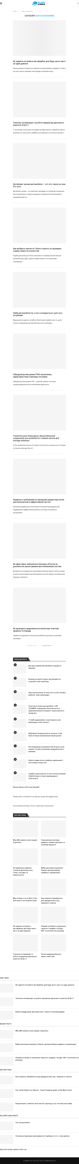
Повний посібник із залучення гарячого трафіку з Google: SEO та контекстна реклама (53, 928)
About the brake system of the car (13, 1149)
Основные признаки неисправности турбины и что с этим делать (42, 1136)
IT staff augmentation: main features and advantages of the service (44, 721)
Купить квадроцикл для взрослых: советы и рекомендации (39, 1012)
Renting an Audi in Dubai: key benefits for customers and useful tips (44, 680)
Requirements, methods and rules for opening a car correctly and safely (43, 1104)
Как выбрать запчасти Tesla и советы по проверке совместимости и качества (37, 249)
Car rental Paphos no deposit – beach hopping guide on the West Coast (43, 1090)
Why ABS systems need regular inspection (25, 841)
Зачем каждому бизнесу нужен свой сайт (51, 955)
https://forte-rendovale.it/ (35, 806)
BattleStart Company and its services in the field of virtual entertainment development (45, 734)
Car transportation (22, 1123)
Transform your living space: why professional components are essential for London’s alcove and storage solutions (36, 438)
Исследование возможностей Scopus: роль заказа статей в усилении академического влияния (46, 749)
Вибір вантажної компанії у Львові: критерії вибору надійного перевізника (52, 870)
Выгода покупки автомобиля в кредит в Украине (44, 667)
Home (15, 11)
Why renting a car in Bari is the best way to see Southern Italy (25, 899)
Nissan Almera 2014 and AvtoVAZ (26, 787)
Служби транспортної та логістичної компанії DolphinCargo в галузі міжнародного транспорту (47, 776)
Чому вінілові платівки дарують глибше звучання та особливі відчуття (53, 842)
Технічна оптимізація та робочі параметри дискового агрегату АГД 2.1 (25, 956)
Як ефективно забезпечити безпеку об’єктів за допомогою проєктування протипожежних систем (37, 565)
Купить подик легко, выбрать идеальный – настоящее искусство (46, 761)
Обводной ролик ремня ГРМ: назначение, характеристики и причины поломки (32, 375)
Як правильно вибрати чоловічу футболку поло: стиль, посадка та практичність (23, 871)
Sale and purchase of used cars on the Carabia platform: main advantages (47, 694)
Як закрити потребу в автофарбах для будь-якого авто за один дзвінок (24, 928)
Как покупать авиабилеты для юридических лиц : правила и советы (51, 900)
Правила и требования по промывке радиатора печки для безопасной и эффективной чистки (38, 500)
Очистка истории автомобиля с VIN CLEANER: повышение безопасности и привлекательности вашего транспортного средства (46, 709)
